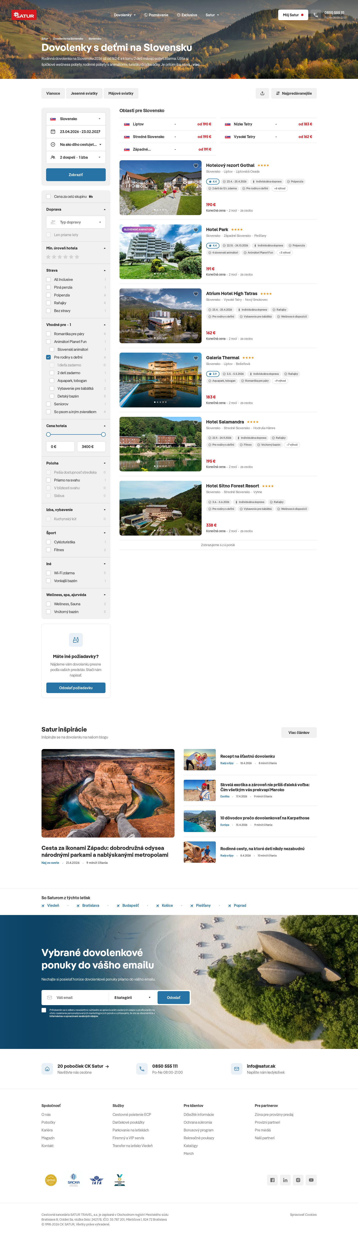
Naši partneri (265, 1138)
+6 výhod (279, 188)
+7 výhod (291, 444)
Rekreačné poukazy (199, 1138)
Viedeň (50, 905)
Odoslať (173, 997)
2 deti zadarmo (69, 373)
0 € (53, 446)
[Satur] (24, 15)
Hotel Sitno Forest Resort (232, 486)
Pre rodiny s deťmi (68, 357)
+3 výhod (284, 252)
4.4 (213, 181)
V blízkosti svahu (67, 488)
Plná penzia (63, 287)
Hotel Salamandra (225, 422)
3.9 (213, 374)
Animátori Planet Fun (258, 252)
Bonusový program (199, 1130)
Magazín (48, 1138)
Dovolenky (125, 15)
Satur (212, 15)
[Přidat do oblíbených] (195, 166)
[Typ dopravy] (76, 222)
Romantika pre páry (69, 334)
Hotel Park (217, 229)
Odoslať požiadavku (76, 688)
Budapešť (128, 905)
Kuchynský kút (65, 519)
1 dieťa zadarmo (69, 365)
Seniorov (61, 404)
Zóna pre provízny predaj (274, 1114)
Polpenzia (62, 295)
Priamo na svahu (67, 480)
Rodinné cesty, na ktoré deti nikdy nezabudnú (262, 848)
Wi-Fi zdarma (64, 573)
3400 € (88, 446)
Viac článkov (299, 732)
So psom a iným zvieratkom (75, 411)
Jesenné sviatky (84, 93)
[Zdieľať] (262, 93)
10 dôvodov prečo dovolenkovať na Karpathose (264, 818)
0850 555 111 (165, 1066)
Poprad (237, 905)
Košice (164, 905)
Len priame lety (66, 234)
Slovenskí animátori (73, 349)
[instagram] (298, 1180)
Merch (189, 1153)
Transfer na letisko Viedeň (133, 1145)
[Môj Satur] (293, 15)
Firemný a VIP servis (128, 1138)
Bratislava (88, 905)
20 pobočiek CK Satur (83, 1066)
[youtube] (311, 1180)
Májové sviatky (120, 93)
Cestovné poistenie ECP (132, 1114)
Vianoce (53, 93)
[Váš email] (75, 997)
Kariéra (47, 1130)
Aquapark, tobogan (222, 380)
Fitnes (59, 549)
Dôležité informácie (199, 1114)
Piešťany (200, 905)
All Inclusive (63, 279)
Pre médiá (263, 1130)
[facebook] (272, 1180)
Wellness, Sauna (67, 604)
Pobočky (48, 1122)
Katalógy (191, 1145)
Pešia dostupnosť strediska (75, 472)
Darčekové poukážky (128, 1122)
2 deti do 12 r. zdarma (222, 188)
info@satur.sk (261, 1066)
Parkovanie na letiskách (131, 1130)
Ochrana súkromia (198, 1122)
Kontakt (47, 1145)
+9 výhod (280, 380)
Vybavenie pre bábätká (256, 316)
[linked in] (285, 1180)
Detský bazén (68, 396)
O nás (46, 1114)
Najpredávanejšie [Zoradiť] (294, 93)
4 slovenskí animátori (223, 252)
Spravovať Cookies (303, 1215)
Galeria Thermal (222, 357)
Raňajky (60, 303)
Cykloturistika (64, 542)
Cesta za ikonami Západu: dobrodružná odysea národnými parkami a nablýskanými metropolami (105, 851)
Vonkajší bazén (65, 580)
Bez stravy (62, 310)
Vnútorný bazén (66, 611)
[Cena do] (75, 434)
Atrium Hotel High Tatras (231, 293)
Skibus (59, 495)
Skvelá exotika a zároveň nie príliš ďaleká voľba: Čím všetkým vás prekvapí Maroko (265, 787)
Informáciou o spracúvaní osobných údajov (74, 1016)
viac (196, 64)
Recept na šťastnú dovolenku (247, 756)
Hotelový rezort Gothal (230, 165)
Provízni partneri (267, 1122)
